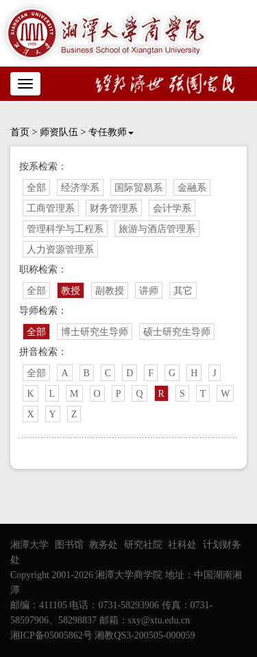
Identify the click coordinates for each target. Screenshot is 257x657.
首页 (19, 132)
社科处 (182, 545)
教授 (70, 291)
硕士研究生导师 (176, 332)
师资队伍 (59, 132)
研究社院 (143, 545)
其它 (183, 291)
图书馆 (69, 545)
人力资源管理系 (60, 249)
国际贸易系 (138, 188)
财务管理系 (114, 208)
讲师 (148, 291)
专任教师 (111, 132)
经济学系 (80, 188)
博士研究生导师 (94, 332)
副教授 (109, 291)
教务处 (103, 545)
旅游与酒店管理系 (157, 229)
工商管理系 (51, 208)
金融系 (192, 188)
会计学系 (172, 208)
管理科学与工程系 (65, 229)
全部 (36, 188)
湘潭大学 (29, 545)
